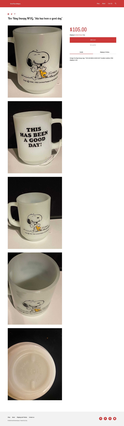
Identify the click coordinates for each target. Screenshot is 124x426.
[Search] (115, 4)
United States (79, 35)
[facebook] (114, 418)
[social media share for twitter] (12, 14)
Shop (98, 3)
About (103, 3)
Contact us (31, 417)
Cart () (110, 3)
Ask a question (93, 45)
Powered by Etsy (23, 420)
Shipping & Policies (104, 52)
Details (81, 52)
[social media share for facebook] (8, 14)
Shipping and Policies (22, 417)
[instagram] (100, 418)
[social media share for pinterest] (14, 14)
